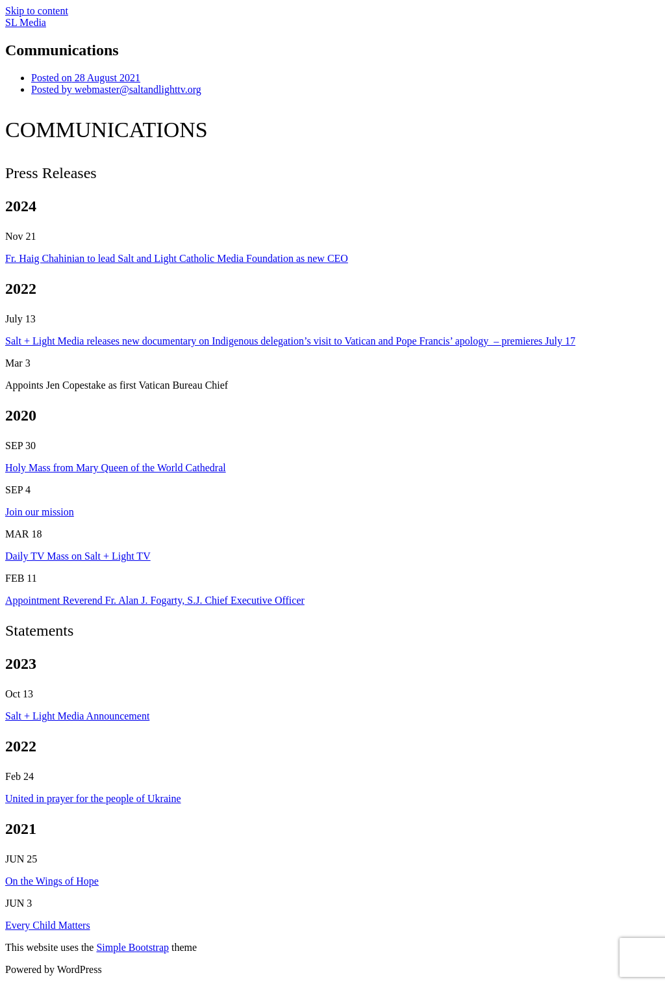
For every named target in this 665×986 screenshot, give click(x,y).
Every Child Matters (47, 925)
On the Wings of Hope (52, 881)
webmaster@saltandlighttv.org (116, 89)
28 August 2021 (85, 77)
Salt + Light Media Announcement (77, 715)
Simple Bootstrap (132, 947)
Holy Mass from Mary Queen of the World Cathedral (115, 467)
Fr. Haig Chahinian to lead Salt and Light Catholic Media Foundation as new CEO (176, 258)
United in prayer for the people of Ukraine (93, 798)
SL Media (25, 22)
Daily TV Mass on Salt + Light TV (78, 556)
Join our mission (39, 511)
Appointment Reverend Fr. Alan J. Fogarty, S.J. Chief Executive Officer (155, 600)
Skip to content (36, 10)
